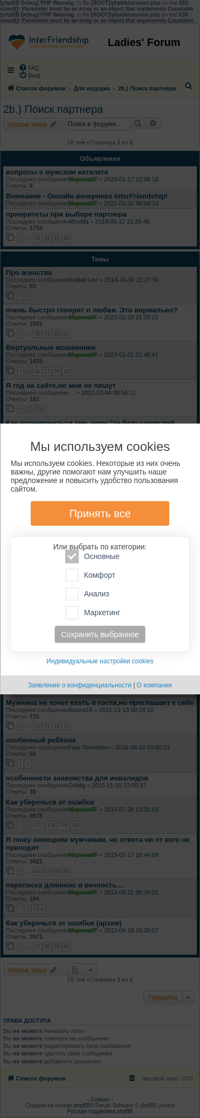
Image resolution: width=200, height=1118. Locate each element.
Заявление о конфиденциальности (79, 685)
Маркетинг (93, 612)
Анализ (87, 594)
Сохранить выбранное (100, 634)
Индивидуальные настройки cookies (100, 661)
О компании (154, 685)
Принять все (100, 513)
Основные (92, 556)
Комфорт (91, 575)
